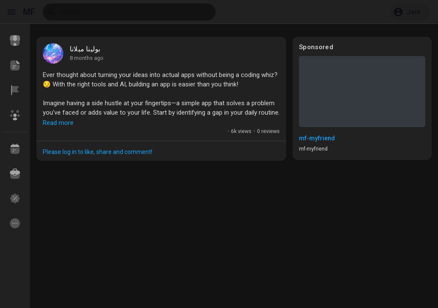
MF (29, 12)
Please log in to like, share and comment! (97, 151)
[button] (409, 12)
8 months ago (87, 58)
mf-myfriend (317, 138)
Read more (58, 123)
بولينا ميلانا (85, 49)
